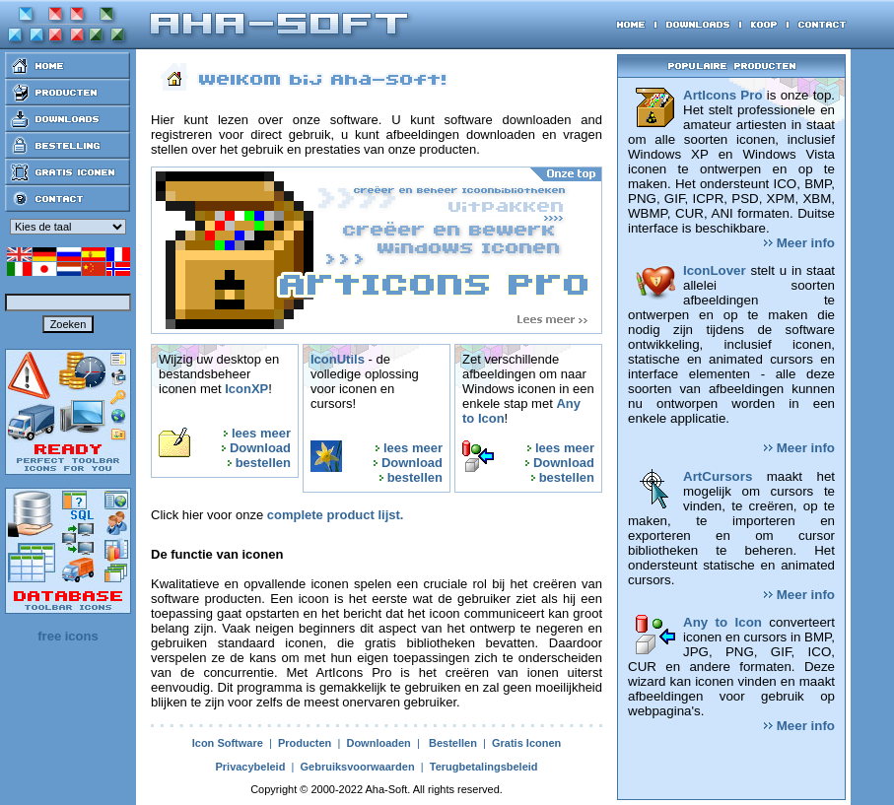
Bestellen (453, 743)
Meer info (799, 242)
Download (260, 447)
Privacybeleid (250, 766)
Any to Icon (722, 622)
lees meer (261, 433)
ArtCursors (717, 476)
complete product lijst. (335, 514)
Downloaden (378, 743)
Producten (304, 743)
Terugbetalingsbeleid (484, 766)
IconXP (246, 388)
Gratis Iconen (526, 743)
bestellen (263, 462)
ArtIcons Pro (723, 95)
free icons (67, 636)
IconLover (714, 270)
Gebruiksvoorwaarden (357, 766)
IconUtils (337, 359)
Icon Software (227, 743)
